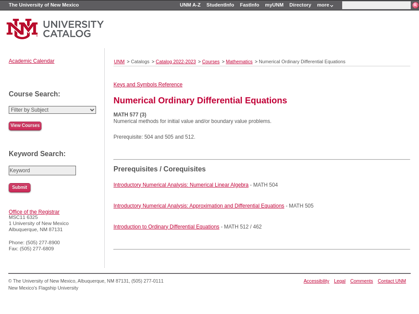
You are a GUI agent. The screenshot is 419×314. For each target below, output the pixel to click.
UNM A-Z (190, 4)
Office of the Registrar (34, 212)
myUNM (274, 4)
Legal (339, 280)
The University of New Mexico (44, 4)
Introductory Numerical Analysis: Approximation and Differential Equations (198, 206)
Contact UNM (392, 280)
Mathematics (239, 61)
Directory (300, 4)
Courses (211, 61)
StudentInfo (220, 4)
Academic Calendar (32, 61)
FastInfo (249, 4)
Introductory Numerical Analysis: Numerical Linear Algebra (180, 185)
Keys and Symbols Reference (147, 85)
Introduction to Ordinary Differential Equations (166, 227)
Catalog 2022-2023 (176, 61)
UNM (119, 61)
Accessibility (317, 280)
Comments (361, 280)
